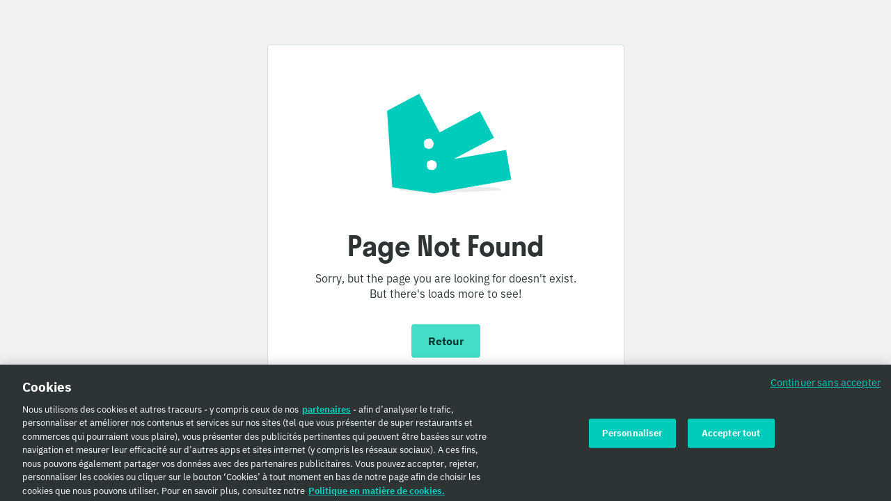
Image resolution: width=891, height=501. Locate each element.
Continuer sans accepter (826, 385)
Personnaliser (632, 437)
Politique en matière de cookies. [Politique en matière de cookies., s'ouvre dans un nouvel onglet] (376, 494)
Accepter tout (731, 437)
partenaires (326, 413)
